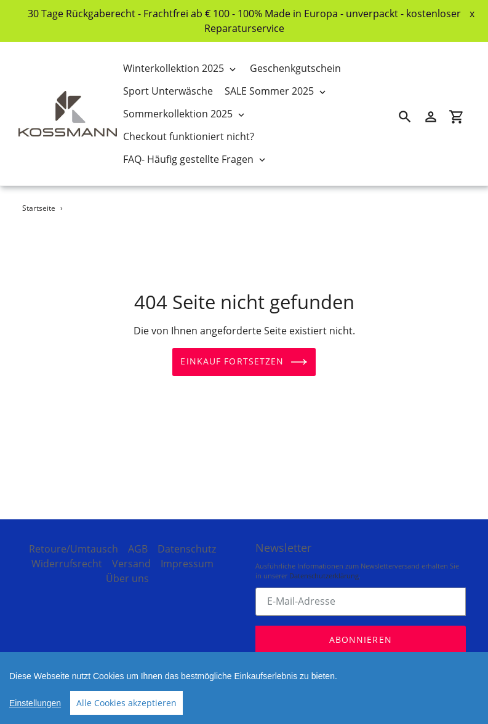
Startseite (38, 208)
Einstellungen (35, 703)
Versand (131, 555)
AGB (138, 541)
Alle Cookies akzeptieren (126, 703)
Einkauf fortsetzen (243, 362)
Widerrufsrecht (66, 555)
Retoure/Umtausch (73, 541)
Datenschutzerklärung (324, 567)
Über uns (127, 570)
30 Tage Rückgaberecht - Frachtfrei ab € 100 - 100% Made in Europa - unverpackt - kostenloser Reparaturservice (244, 21)
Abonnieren (360, 631)
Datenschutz (187, 541)
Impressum (187, 555)
